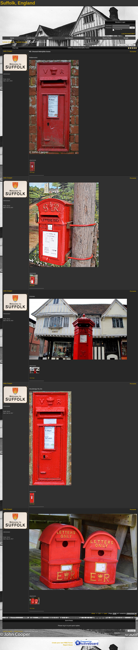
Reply (133, 45)
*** (135, 615)
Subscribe (132, 631)
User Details (69, 38)
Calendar (88, 38)
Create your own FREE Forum (62, 643)
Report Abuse (68, 645)
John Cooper (7, 51)
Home (12, 38)
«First (93, 613)
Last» (106, 613)
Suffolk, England (8, 42)
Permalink (133, 51)
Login (132, 27)
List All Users (31, 38)
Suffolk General (21, 42)
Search (50, 38)
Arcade (126, 38)
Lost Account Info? (128, 34)
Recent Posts (107, 38)
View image (32, 172)
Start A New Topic (124, 45)
